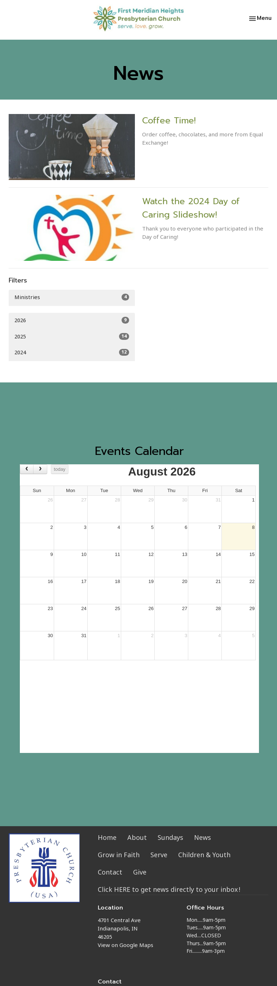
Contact (110, 873)
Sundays (170, 838)
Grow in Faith (119, 855)
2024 (71, 352)
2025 (71, 337)
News (202, 838)
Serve (158, 855)
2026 (71, 320)
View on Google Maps (125, 945)
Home (107, 838)
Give (139, 873)
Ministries (71, 297)
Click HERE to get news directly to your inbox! (169, 890)
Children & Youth (204, 855)
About (137, 838)
